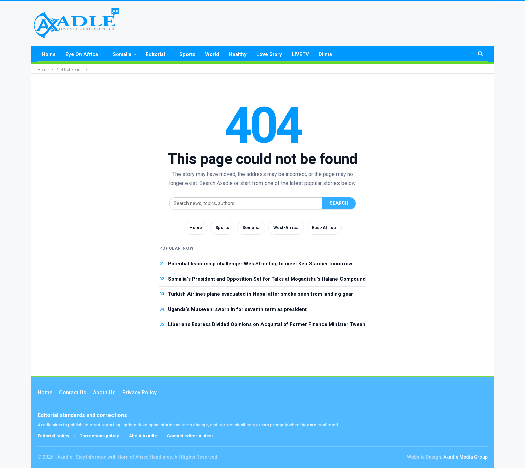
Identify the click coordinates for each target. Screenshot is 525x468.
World (212, 54)
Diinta (325, 54)
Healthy (238, 54)
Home (49, 54)
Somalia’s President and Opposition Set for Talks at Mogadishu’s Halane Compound (267, 279)
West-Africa (286, 227)
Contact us (72, 392)
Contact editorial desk (190, 435)
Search (339, 203)
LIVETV (300, 54)
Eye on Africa (81, 54)
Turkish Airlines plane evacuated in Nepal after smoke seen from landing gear (260, 294)
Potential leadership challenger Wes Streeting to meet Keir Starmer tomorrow (260, 264)
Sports (187, 54)
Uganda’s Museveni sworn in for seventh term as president (237, 309)
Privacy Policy (139, 392)
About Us (104, 392)
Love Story (269, 54)
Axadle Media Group (465, 457)
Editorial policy (53, 435)
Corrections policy (99, 435)
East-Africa (324, 227)
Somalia (121, 54)
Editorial (155, 54)
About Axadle (143, 435)
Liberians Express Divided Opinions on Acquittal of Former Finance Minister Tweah (266, 324)
